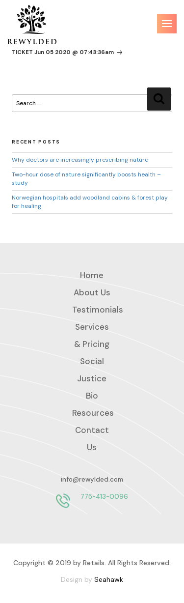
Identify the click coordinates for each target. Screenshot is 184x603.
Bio (92, 395)
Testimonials (97, 309)
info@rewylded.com (92, 479)
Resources (93, 412)
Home (92, 275)
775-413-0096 (104, 496)
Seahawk (108, 579)
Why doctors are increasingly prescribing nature (80, 160)
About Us (92, 292)
